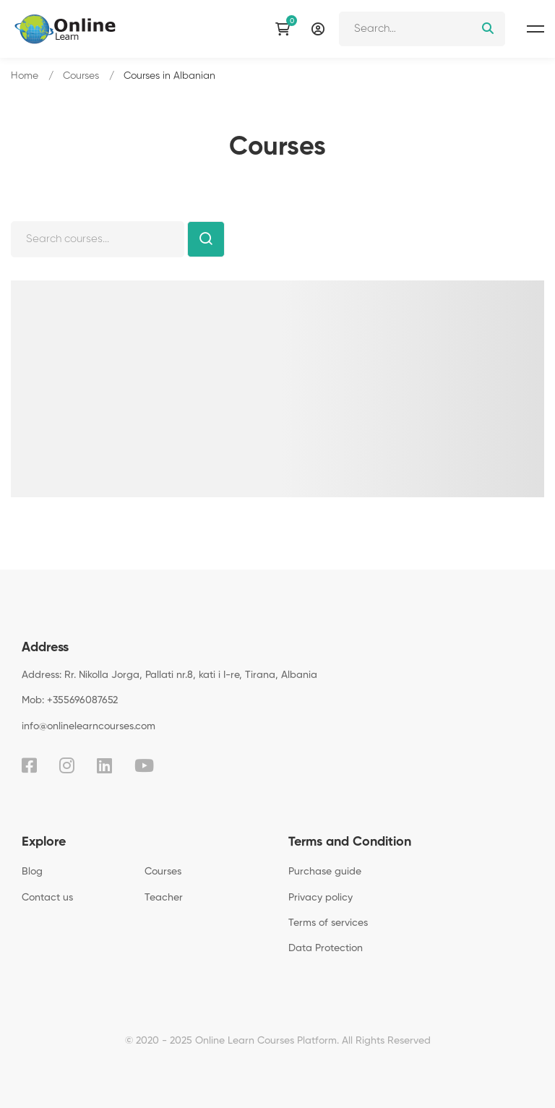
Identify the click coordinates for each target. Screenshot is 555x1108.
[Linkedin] (104, 765)
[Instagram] (67, 765)
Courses (81, 76)
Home (24, 76)
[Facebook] (29, 765)
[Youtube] (144, 765)
